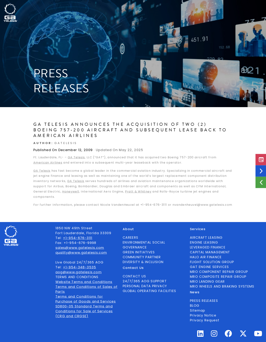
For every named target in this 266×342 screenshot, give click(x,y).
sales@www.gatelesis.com (79, 247)
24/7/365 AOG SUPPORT (206, 6)
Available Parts (66, 6)
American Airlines (47, 163)
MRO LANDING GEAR (207, 281)
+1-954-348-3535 (79, 267)
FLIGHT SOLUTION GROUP (212, 262)
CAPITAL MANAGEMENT (210, 252)
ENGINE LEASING (204, 242)
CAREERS (130, 237)
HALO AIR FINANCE (206, 257)
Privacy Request (204, 320)
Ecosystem (111, 6)
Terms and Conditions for (79, 296)
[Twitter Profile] (243, 336)
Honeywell (70, 191)
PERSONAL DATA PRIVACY (145, 286)
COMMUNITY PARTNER (142, 257)
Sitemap (197, 310)
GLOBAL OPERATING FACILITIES (149, 291)
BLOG (194, 305)
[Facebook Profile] (228, 335)
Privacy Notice (203, 315)
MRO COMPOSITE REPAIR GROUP (218, 276)
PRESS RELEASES (204, 300)
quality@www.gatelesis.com (81, 252)
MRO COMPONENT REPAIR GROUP (219, 271)
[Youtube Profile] (258, 335)
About (90, 6)
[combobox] (237, 6)
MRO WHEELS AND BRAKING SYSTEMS (222, 286)
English (237, 6)
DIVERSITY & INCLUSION (143, 262)
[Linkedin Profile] (200, 335)
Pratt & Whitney (138, 191)
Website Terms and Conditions (84, 282)
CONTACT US (134, 276)
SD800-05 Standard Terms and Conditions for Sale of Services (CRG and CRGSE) (84, 311)
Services (133, 6)
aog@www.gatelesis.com (78, 272)
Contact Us (172, 6)
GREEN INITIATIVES (139, 252)
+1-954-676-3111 (77, 238)
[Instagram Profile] (214, 335)
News (152, 6)
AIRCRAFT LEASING (206, 237)
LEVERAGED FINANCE (207, 247)
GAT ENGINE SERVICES (209, 267)
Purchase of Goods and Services (85, 301)
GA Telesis (76, 157)
